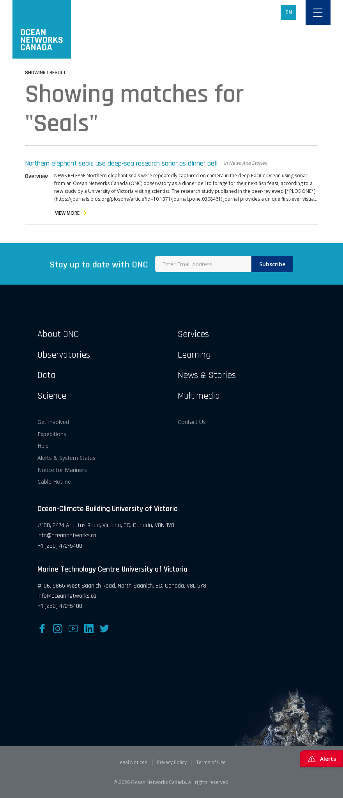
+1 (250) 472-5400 (59, 546)
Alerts (321, 758)
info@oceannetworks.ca (66, 535)
